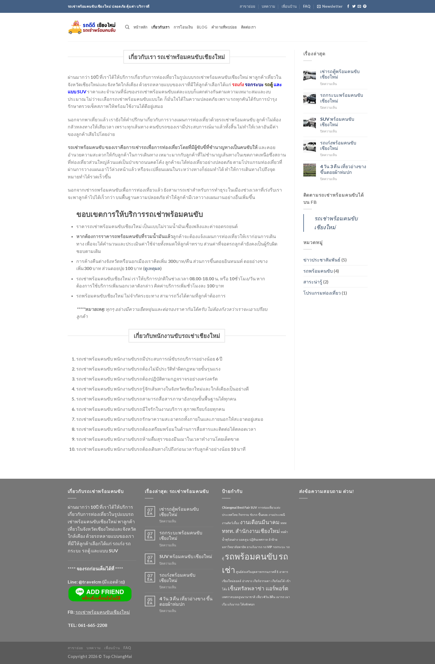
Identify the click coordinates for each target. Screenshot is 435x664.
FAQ (306, 6)
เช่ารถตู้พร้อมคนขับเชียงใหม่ (340, 74)
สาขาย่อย (247, 6)
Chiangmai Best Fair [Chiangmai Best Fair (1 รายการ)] (236, 507)
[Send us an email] (359, 7)
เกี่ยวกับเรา (160, 27)
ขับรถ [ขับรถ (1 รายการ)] (253, 514)
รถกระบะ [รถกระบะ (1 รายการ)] (279, 547)
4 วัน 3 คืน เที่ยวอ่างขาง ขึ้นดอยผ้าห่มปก (343, 169)
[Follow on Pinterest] (364, 7)
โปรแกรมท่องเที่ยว (322, 292)
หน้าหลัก (140, 27)
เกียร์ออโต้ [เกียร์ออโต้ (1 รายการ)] (278, 581)
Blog (202, 27)
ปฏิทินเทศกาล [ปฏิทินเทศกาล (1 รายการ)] (258, 539)
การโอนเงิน (183, 27)
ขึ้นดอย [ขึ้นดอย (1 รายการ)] (263, 514)
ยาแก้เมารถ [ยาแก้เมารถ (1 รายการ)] (254, 547)
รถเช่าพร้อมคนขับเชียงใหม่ (102, 612)
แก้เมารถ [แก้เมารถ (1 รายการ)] (233, 604)
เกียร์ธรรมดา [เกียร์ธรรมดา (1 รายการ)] (261, 581)
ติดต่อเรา (248, 27)
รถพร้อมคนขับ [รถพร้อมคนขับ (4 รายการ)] (251, 556)
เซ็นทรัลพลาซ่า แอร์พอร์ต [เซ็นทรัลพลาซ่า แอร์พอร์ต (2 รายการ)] (258, 588)
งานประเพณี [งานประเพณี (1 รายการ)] (276, 514)
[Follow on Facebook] (348, 7)
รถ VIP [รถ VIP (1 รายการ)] (267, 547)
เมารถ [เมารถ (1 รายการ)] (280, 597)
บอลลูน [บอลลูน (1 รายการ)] (243, 539)
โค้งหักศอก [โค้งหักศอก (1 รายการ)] (247, 604)
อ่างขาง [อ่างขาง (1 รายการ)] (247, 581)
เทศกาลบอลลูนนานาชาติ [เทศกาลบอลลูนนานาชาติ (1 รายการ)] (238, 597)
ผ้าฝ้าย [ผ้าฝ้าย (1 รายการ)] (273, 539)
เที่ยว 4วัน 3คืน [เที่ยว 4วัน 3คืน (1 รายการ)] (265, 597)
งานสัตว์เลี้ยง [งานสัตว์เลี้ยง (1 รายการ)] (230, 523)
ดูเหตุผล (152, 268)
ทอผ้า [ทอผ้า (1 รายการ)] (284, 532)
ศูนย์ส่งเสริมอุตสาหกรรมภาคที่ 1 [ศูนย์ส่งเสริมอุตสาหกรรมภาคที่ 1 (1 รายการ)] (257, 572)
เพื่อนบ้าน (289, 6)
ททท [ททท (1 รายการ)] (283, 523)
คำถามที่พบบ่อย (224, 27)
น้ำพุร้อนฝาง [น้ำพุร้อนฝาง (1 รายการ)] (230, 539)
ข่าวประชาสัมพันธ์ (321, 259)
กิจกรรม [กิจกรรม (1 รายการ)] (243, 514)
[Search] (127, 27)
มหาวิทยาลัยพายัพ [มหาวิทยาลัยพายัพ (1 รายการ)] (234, 547)
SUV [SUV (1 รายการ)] (254, 507)
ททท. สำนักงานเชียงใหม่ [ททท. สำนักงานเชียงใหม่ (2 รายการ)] (251, 531)
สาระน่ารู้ (312, 281)
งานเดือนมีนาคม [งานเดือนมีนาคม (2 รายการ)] (260, 522)
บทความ (268, 6)
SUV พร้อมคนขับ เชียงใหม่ (337, 121)
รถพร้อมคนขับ (318, 270)
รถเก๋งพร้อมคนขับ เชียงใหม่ (338, 145)
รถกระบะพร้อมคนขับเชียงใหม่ (341, 97)
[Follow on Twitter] (354, 7)
